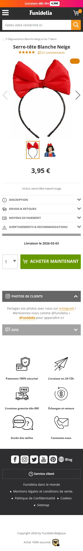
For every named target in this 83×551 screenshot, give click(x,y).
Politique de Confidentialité (35, 498)
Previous (5, 95)
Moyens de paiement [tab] (21, 218)
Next (77, 95)
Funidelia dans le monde (41, 484)
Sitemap (43, 505)
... (3, 39)
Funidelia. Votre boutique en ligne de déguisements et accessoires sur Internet (41, 12)
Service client (41, 474)
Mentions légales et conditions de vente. (43, 491)
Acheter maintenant (54, 261)
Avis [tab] (12, 330)
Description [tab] (15, 200)
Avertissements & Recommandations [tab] (35, 227)
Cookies (66, 498)
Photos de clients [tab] (24, 296)
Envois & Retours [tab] (19, 209)
